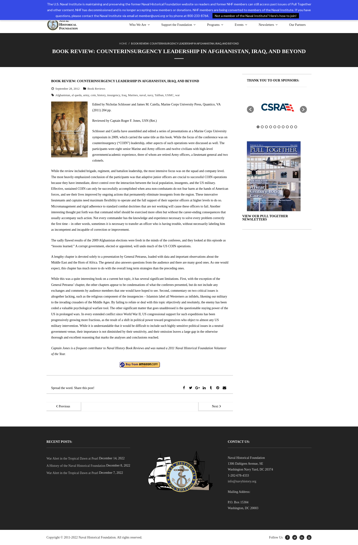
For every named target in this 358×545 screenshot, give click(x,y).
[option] (277, 107)
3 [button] (266, 126)
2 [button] (262, 126)
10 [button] (295, 126)
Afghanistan (62, 95)
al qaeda (77, 95)
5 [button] (274, 126)
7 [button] (283, 126)
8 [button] (287, 126)
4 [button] (270, 126)
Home (123, 43)
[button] (250, 109)
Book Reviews (96, 88)
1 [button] (258, 126)
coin (93, 95)
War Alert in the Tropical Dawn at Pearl (72, 458)
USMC (169, 95)
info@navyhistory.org (242, 481)
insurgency (113, 95)
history (101, 95)
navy (150, 95)
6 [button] (279, 126)
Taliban (159, 95)
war (177, 95)
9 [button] (291, 126)
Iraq (124, 95)
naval (142, 95)
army (86, 95)
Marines (133, 95)
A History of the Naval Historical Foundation (76, 465)
